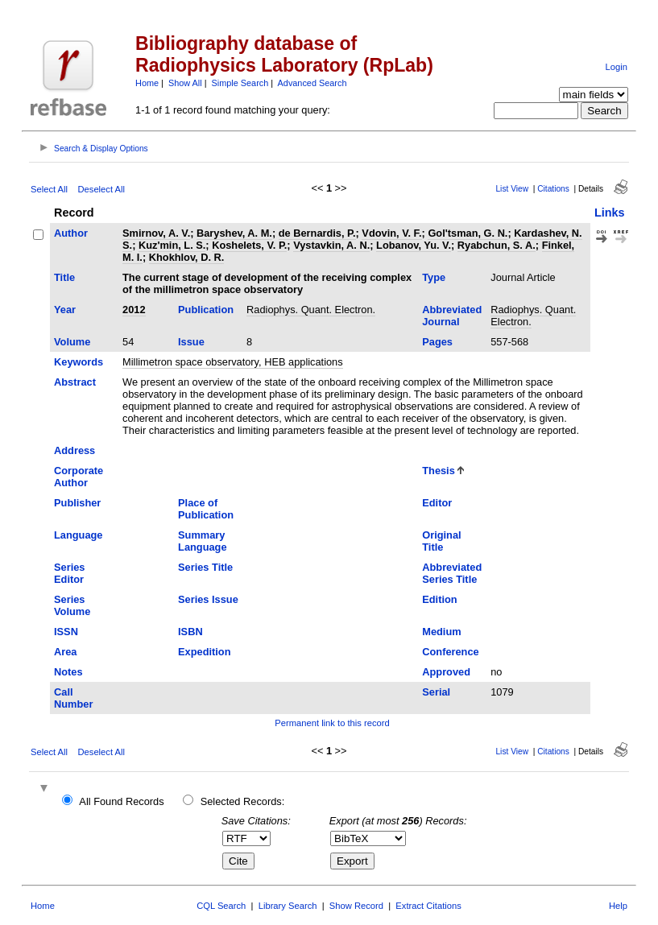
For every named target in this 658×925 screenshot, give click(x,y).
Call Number (73, 698)
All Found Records (121, 801)
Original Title (441, 541)
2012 (133, 310)
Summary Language (202, 541)
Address (74, 450)
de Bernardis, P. (317, 233)
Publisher (77, 503)
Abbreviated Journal (452, 316)
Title (64, 277)
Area (65, 652)
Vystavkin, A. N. (331, 245)
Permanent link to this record (332, 723)
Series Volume (72, 605)
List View (511, 188)
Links (609, 212)
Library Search (288, 906)
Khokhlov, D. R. (187, 257)
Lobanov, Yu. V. (413, 245)
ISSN (66, 632)
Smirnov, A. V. (156, 233)
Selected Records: (243, 801)
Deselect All (101, 189)
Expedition (204, 652)
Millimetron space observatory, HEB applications (232, 362)
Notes (68, 672)
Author (71, 233)
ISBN (190, 632)
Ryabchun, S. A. (496, 245)
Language (78, 535)
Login (616, 67)
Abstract (75, 382)
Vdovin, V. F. (391, 233)
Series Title (205, 567)
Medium (441, 632)
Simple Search (240, 83)
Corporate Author (78, 477)
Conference (450, 652)
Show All (185, 83)
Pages (437, 342)
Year (65, 310)
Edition (439, 599)
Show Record (356, 906)
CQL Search (221, 906)
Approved (446, 672)
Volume (72, 342)
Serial (436, 692)
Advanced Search (312, 83)
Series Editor (69, 573)
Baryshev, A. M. (234, 233)
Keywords (78, 362)
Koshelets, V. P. (249, 245)
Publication (206, 310)
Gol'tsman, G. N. (467, 233)
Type (433, 277)
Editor (437, 503)
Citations (553, 188)
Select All (49, 189)
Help (618, 906)
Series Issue (208, 599)
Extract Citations (428, 906)
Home (147, 83)
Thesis (438, 471)
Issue (191, 342)
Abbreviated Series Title (452, 573)
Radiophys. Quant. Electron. (310, 310)
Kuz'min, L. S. (172, 245)
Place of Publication (206, 509)
